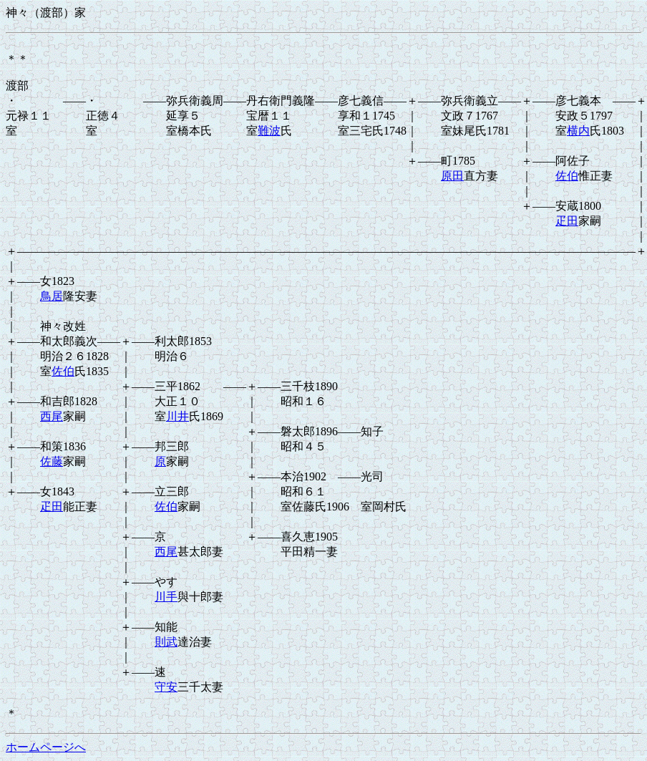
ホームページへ (46, 747)
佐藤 (51, 461)
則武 (166, 642)
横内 (578, 131)
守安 (166, 687)
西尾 (51, 416)
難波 (269, 131)
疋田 (566, 221)
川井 (177, 416)
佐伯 (566, 176)
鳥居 (51, 296)
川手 (166, 597)
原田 (452, 176)
